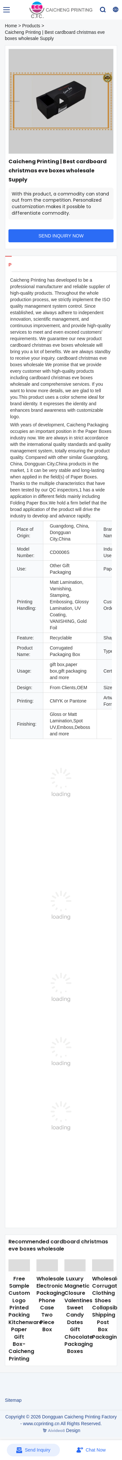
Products (31, 25)
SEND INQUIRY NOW (61, 235)
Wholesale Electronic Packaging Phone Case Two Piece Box (50, 1304)
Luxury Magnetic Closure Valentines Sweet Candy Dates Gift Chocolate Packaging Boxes (78, 1315)
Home (11, 25)
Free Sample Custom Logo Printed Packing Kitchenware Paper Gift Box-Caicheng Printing (25, 1318)
